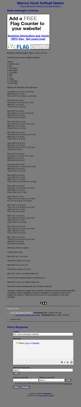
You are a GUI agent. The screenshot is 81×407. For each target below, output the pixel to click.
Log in (27, 343)
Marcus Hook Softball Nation (48, 6)
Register (35, 343)
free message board (46, 396)
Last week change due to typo (27, 315)
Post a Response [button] (28, 6)
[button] (69, 367)
